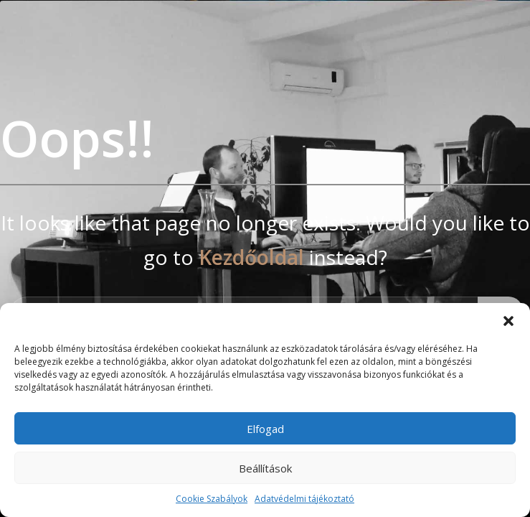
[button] (508, 321)
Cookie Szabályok (211, 499)
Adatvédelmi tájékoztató (304, 499)
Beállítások (265, 468)
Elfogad (265, 428)
